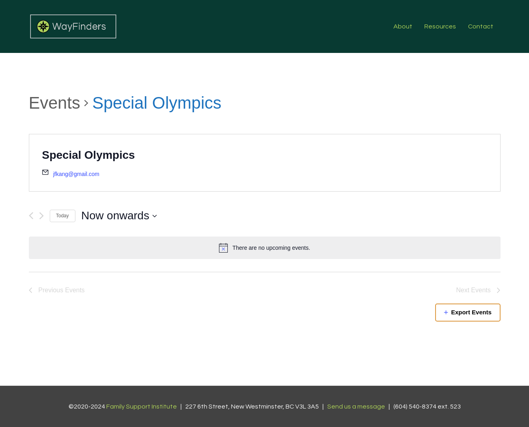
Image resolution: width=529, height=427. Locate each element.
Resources (440, 26)
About (402, 26)
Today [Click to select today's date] (62, 216)
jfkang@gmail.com (76, 174)
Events (54, 102)
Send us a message (356, 406)
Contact (480, 26)
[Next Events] (41, 215)
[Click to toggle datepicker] (119, 216)
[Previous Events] (31, 215)
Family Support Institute (141, 406)
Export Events (471, 312)
